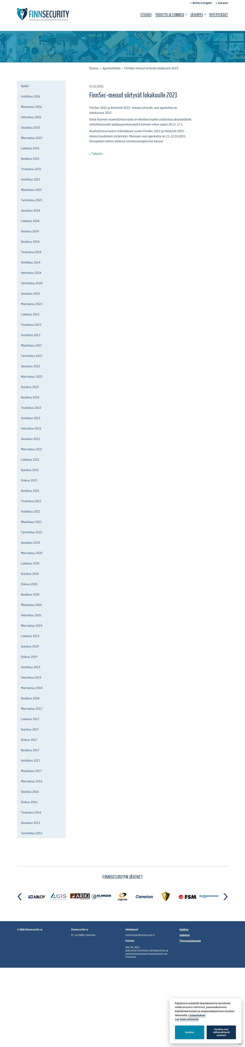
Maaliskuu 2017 (31, 771)
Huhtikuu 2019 (30, 667)
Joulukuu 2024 (30, 210)
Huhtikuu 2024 (30, 262)
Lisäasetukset (197, 1015)
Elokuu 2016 (29, 802)
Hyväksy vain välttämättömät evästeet (221, 1032)
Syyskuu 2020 (30, 574)
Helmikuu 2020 (31, 615)
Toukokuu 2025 (31, 169)
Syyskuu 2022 (30, 387)
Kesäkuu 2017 (30, 750)
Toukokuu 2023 (31, 325)
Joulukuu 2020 (30, 542)
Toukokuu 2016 (31, 812)
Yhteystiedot (218, 15)
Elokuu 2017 (29, 740)
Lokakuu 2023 (30, 314)
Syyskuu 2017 (30, 729)
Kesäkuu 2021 (30, 491)
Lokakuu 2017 (30, 719)
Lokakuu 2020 (30, 563)
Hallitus (184, 929)
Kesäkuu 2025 (30, 158)
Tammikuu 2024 (31, 283)
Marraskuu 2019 (31, 625)
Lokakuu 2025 (30, 148)
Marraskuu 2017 (31, 708)
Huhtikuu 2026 (30, 96)
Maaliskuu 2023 (31, 345)
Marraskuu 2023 (31, 304)
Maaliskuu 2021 (31, 522)
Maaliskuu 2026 (31, 107)
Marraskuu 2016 (31, 781)
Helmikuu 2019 (31, 677)
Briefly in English (202, 2)
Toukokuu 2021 (31, 501)
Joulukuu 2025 (30, 127)
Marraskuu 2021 (31, 449)
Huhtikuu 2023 (30, 335)
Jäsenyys (196, 15)
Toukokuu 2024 (31, 252)
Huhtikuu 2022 (30, 418)
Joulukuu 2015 (30, 823)
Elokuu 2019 (29, 657)
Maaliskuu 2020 (31, 605)
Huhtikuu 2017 (30, 760)
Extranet (223, 2)
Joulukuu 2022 (30, 366)
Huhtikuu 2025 (30, 179)
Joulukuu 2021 (30, 439)
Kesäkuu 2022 (30, 397)
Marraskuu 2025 (31, 138)
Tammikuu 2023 (31, 356)
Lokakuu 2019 (30, 636)
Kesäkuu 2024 (30, 241)
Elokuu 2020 (29, 584)
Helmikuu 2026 (31, 117)
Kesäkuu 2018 (30, 698)
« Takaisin (95, 153)
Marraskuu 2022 (31, 376)
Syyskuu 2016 (30, 791)
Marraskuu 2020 (31, 553)
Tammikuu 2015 (31, 833)
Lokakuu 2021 (30, 459)
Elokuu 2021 (29, 480)
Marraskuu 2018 (31, 688)
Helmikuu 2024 (31, 273)
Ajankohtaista (112, 68)
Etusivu (146, 15)
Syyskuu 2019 (30, 646)
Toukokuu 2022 (31, 408)
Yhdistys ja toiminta (170, 15)
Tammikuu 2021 (31, 532)
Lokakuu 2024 (30, 221)
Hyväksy (189, 1032)
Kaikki (25, 86)
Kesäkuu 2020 (30, 594)
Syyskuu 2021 (30, 470)
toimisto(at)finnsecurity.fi (140, 935)
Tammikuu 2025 (31, 200)
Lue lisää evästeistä (187, 1019)
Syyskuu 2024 (30, 231)
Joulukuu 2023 (30, 293)
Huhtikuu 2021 (30, 511)
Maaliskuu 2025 (31, 190)
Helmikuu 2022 (31, 428)
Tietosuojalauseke (190, 940)
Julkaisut (184, 935)
